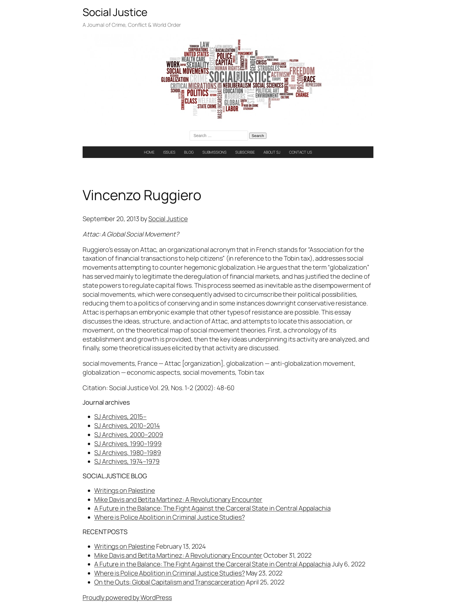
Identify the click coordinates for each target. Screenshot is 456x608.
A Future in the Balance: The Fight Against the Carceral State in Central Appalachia (212, 508)
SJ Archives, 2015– (120, 416)
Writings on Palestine (124, 490)
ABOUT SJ (271, 152)
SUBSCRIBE (245, 152)
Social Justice (115, 12)
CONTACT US (300, 152)
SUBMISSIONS (214, 152)
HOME (149, 152)
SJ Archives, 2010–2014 (127, 425)
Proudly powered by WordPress (127, 597)
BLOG (189, 152)
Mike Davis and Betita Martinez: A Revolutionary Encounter (178, 499)
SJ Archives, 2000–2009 (128, 434)
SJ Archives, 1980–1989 (127, 452)
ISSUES (169, 152)
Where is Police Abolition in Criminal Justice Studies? (169, 517)
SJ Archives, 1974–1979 (127, 461)
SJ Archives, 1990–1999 (128, 443)
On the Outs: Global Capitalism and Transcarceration (169, 582)
